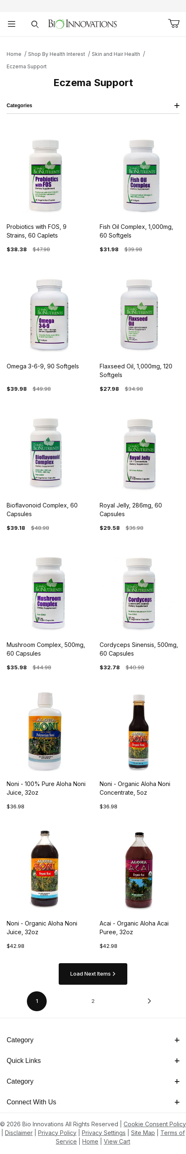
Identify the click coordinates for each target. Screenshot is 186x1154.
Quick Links (93, 1060)
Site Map (143, 1132)
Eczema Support (27, 66)
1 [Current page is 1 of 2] (37, 1001)
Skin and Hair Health (116, 54)
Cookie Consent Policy (155, 1124)
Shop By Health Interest (56, 54)
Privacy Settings (104, 1132)
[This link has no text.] (82, 23)
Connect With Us (93, 1102)
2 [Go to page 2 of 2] (93, 1001)
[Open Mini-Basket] (173, 23)
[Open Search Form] (34, 24)
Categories (93, 105)
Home (14, 54)
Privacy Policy (57, 1132)
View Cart (117, 1141)
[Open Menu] (11, 24)
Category (93, 1039)
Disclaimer (19, 1132)
